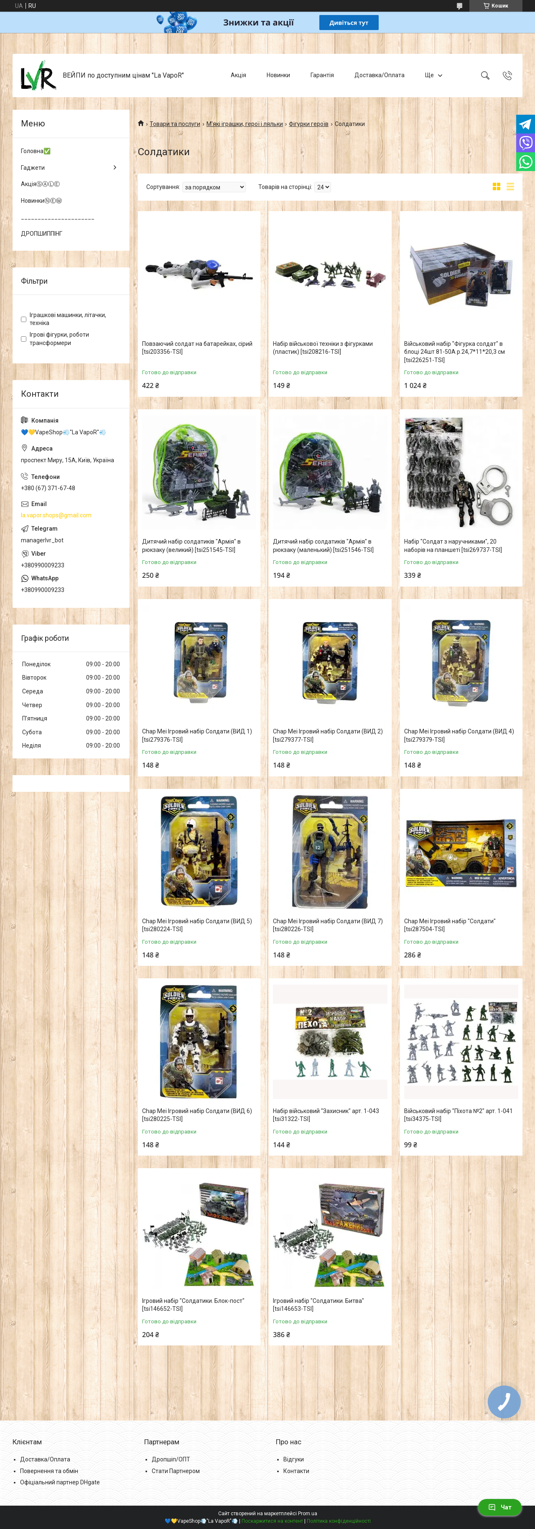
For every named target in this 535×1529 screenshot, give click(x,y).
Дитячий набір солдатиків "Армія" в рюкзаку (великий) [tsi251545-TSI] (191, 545)
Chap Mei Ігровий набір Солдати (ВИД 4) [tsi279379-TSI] (459, 735)
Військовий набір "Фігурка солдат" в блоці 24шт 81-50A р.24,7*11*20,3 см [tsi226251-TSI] (454, 351)
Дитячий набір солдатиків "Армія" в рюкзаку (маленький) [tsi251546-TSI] (323, 545)
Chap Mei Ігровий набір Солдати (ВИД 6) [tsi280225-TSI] (197, 1115)
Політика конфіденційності (339, 1521)
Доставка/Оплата (379, 75)
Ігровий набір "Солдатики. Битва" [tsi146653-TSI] (318, 1304)
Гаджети (33, 167)
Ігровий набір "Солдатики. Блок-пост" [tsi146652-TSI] (193, 1304)
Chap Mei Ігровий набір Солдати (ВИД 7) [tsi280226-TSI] (328, 925)
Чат (500, 1507)
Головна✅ (36, 151)
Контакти (296, 1471)
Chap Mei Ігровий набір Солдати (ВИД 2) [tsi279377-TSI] (328, 735)
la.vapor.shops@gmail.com (56, 515)
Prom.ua (307, 1513)
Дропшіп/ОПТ (171, 1459)
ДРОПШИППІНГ (41, 233)
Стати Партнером (176, 1471)
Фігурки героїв (309, 124)
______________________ (57, 217)
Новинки (278, 75)
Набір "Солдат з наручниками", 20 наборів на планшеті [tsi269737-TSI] (453, 545)
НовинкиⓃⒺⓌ (41, 200)
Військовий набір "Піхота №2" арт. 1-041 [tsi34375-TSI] (458, 1115)
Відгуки (293, 1459)
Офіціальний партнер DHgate (60, 1482)
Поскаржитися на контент (272, 1521)
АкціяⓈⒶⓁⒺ (40, 184)
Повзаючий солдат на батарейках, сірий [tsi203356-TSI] (197, 347)
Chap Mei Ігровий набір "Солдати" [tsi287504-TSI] (450, 925)
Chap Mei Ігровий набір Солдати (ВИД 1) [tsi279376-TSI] (197, 735)
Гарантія (322, 75)
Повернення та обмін (49, 1471)
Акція (238, 75)
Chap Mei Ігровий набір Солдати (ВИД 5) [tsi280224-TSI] (197, 925)
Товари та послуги (175, 124)
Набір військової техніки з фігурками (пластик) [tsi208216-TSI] (323, 347)
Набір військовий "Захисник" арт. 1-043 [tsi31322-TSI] (326, 1115)
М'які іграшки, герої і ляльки (244, 124)
